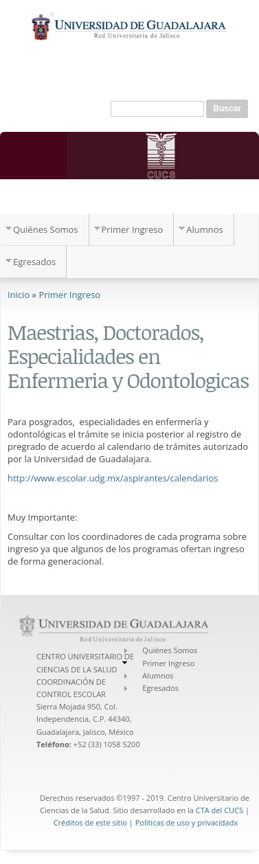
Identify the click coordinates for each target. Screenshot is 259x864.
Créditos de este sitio (90, 822)
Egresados (34, 261)
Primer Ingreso (133, 229)
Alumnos (204, 229)
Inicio (19, 294)
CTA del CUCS (219, 810)
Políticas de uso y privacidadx (186, 822)
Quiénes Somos (45, 229)
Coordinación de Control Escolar (106, 199)
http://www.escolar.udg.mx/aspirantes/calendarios (113, 478)
